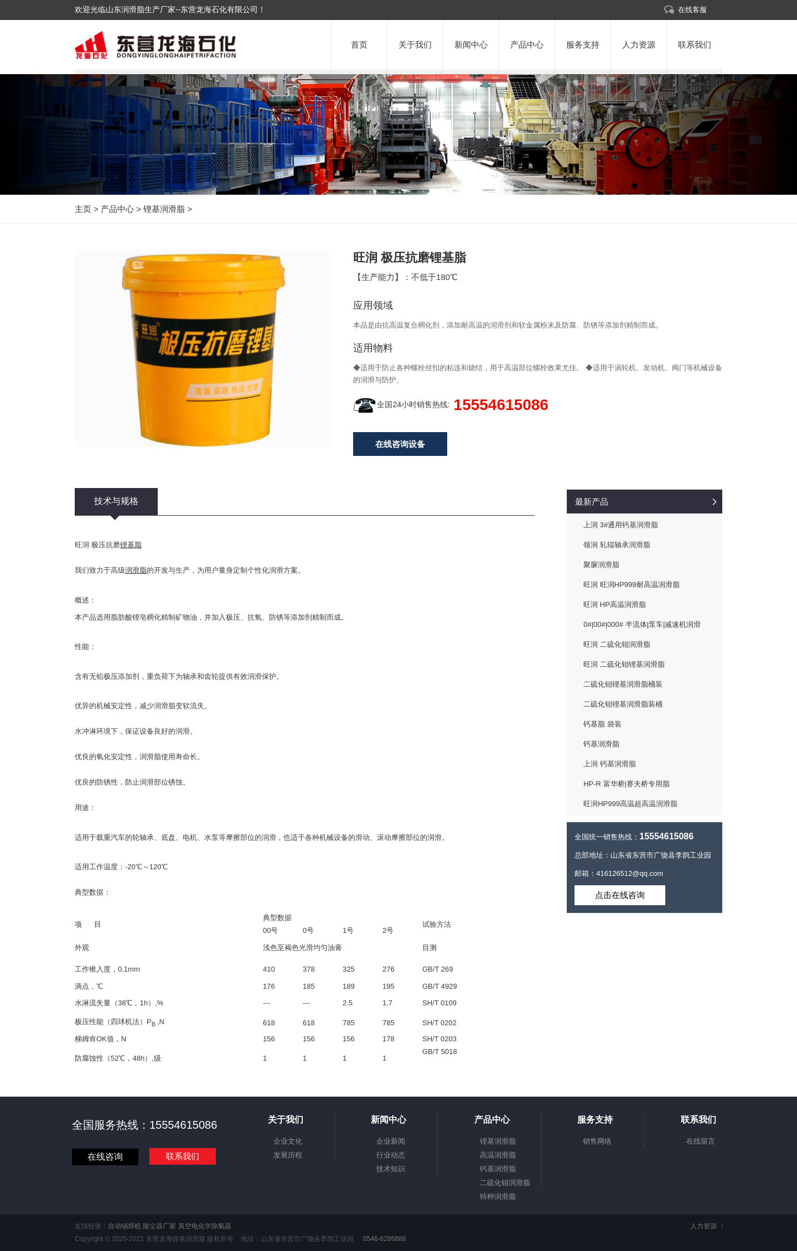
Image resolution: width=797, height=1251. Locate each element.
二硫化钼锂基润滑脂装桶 (623, 704)
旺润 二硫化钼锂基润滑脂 (624, 664)
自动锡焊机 (124, 1226)
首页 (359, 44)
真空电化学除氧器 (204, 1226)
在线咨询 (105, 1156)
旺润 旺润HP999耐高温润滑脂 (631, 584)
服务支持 (582, 44)
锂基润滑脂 (164, 209)
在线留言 (700, 1141)
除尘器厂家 (159, 1226)
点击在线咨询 (620, 895)
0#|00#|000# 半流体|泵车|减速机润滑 (642, 624)
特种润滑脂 (498, 1196)
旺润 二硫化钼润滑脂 (616, 644)
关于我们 (415, 44)
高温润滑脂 (498, 1155)
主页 (83, 209)
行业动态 (390, 1155)
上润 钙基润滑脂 (609, 764)
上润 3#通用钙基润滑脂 (620, 525)
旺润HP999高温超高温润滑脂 (630, 804)
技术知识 (390, 1169)
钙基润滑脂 (601, 744)
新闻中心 (471, 44)
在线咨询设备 (400, 444)
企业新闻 (390, 1141)
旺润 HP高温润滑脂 (614, 604)
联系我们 (694, 44)
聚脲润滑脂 (601, 564)
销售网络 (597, 1141)
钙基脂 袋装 (602, 724)
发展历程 (287, 1155)
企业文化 (287, 1141)
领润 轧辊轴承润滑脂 (616, 545)
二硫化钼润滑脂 (505, 1183)
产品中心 (527, 44)
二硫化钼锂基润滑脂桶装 (623, 684)
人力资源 (638, 44)
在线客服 (692, 10)
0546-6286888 (383, 1239)
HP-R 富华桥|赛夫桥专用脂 (626, 784)
